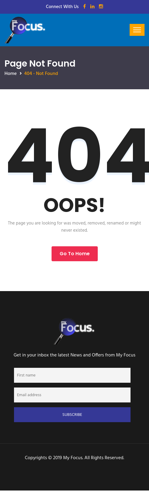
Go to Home (75, 253)
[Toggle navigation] (137, 30)
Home (10, 74)
